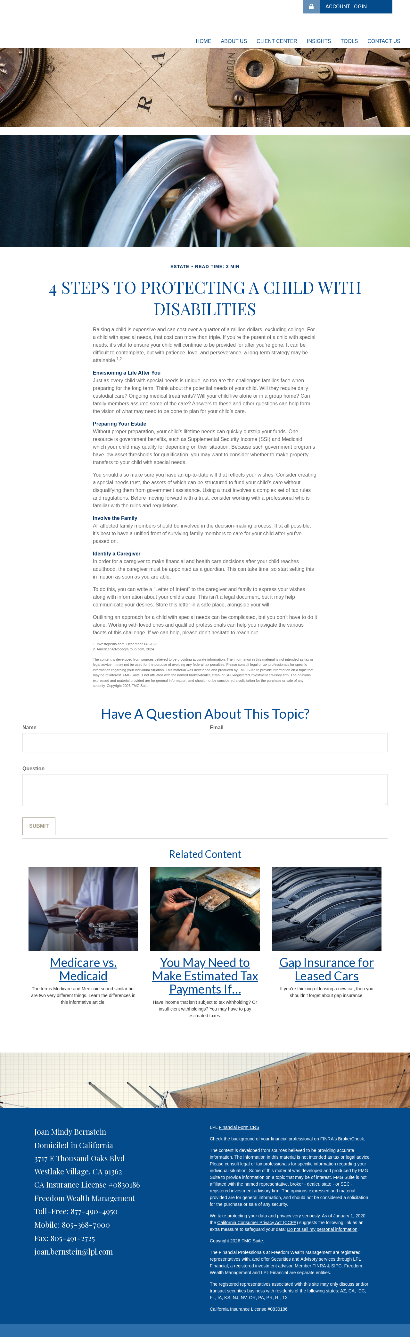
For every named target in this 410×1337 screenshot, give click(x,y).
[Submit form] (38, 826)
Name (29, 727)
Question (33, 768)
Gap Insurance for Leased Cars (326, 969)
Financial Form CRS (239, 1127)
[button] (234, 41)
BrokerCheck (351, 1138)
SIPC (336, 1265)
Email (217, 727)
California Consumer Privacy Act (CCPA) (257, 1222)
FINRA (319, 1265)
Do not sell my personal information (322, 1229)
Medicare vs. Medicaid (83, 969)
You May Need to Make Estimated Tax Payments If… (205, 975)
